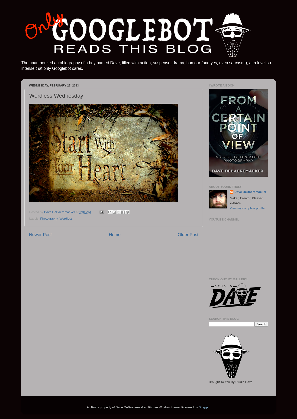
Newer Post (40, 234)
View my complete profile (247, 208)
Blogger (204, 407)
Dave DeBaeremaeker (250, 192)
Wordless (65, 218)
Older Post (188, 234)
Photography (49, 218)
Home (114, 234)
